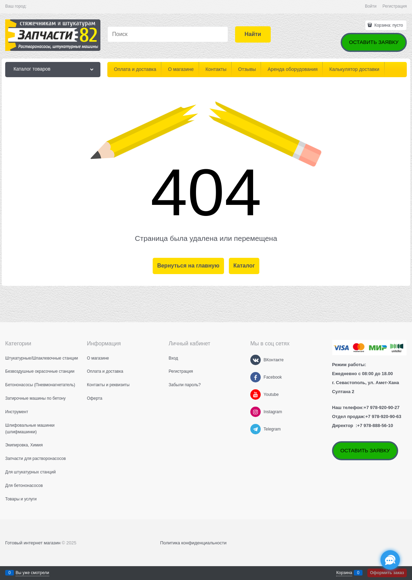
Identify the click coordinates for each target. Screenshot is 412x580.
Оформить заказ (387, 572)
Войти (371, 6)
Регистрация (395, 6)
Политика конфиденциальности (193, 542)
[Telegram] (255, 429)
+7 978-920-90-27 (382, 407)
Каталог (244, 266)
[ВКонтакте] (255, 360)
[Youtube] (255, 394)
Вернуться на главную (188, 266)
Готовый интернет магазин (33, 542)
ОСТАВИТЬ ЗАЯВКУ (373, 42)
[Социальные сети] (390, 560)
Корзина (344, 573)
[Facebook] (255, 377)
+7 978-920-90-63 (383, 416)
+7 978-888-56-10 (375, 425)
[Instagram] (255, 412)
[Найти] (253, 34)
